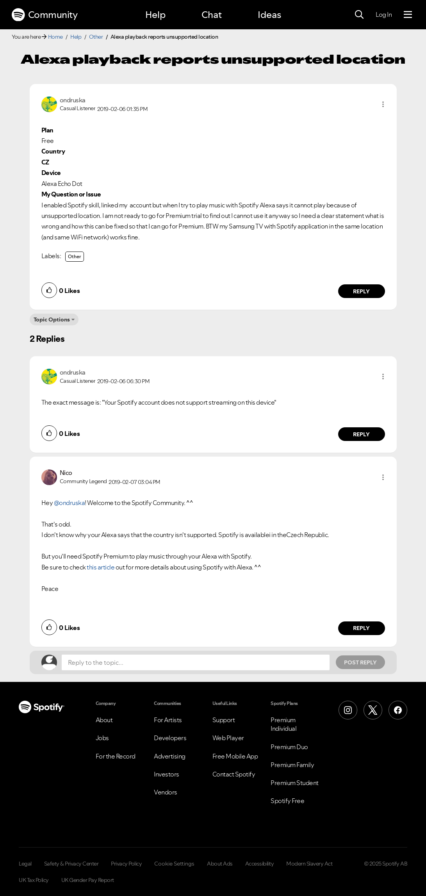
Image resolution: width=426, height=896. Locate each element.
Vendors (165, 792)
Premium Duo (289, 747)
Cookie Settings (174, 863)
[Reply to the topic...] (196, 662)
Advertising (169, 756)
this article (100, 567)
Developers (170, 738)
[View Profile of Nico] (66, 472)
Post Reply (360, 662)
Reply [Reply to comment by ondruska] (361, 291)
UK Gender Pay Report (87, 880)
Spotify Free (287, 800)
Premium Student (295, 782)
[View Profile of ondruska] (73, 100)
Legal (25, 863)
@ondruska (69, 502)
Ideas (269, 14)
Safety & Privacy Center (71, 863)
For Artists (168, 720)
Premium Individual (283, 724)
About (104, 720)
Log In (384, 14)
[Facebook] (398, 710)
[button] (383, 104)
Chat (211, 14)
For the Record (115, 756)
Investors (166, 774)
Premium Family (292, 764)
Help (155, 14)
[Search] (359, 15)
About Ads (220, 863)
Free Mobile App (235, 756)
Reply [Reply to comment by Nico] (361, 628)
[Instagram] (348, 710)
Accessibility (259, 863)
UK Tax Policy (34, 880)
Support (223, 720)
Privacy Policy (126, 863)
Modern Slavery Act (309, 863)
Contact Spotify (233, 774)
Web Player (228, 738)
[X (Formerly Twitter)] (373, 710)
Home (55, 37)
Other (96, 37)
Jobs (102, 738)
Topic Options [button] (52, 319)
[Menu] (407, 14)
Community (44, 14)
